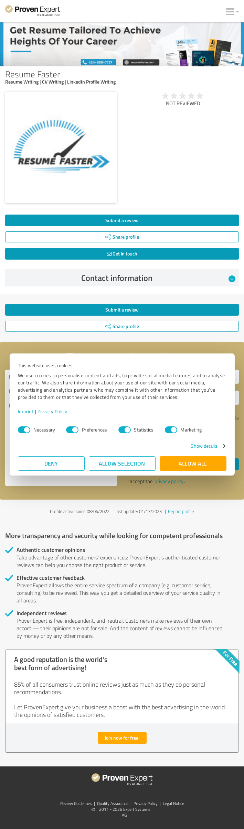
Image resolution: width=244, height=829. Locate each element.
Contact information (158, 278)
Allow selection (122, 463)
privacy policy (169, 481)
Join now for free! (122, 737)
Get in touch (122, 253)
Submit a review (122, 220)
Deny (51, 463)
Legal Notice (173, 803)
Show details (204, 446)
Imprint (26, 411)
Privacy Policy (52, 411)
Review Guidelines (76, 803)
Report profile (181, 511)
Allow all (193, 463)
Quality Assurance (112, 803)
